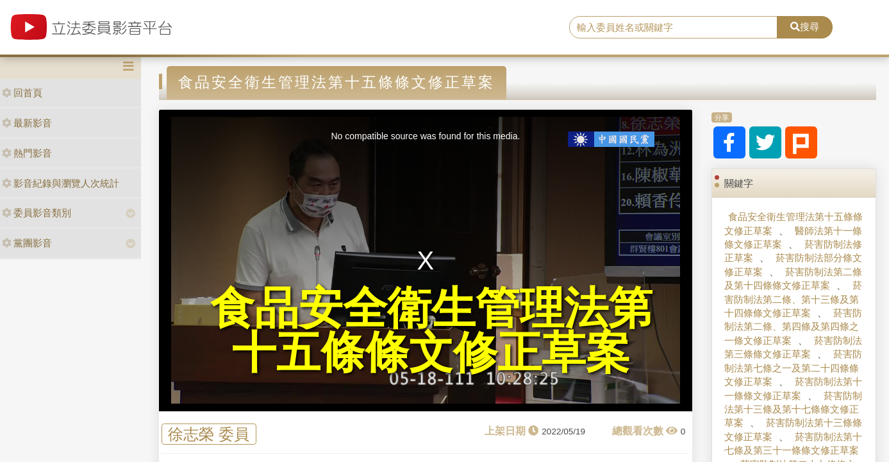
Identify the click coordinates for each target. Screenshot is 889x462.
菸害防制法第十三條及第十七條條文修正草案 (793, 409)
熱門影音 (27, 153)
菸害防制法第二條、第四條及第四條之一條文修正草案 (793, 326)
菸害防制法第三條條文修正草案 (793, 347)
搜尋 (804, 26)
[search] (673, 27)
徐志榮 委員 (208, 434)
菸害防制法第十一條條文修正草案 (793, 388)
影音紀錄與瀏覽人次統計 (60, 183)
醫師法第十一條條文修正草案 (793, 237)
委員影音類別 (36, 212)
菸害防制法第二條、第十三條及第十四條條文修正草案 (793, 299)
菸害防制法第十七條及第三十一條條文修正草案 (793, 443)
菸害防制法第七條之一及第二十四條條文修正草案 (793, 367)
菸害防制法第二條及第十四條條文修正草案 (793, 278)
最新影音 (27, 122)
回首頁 (22, 92)
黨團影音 (27, 242)
